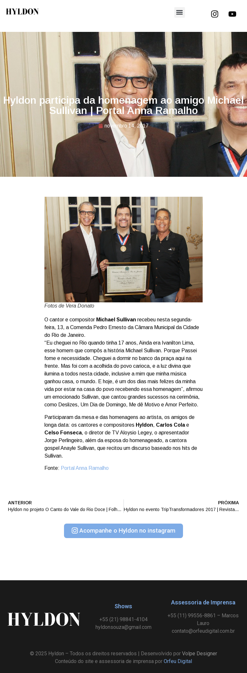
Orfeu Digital (178, 661)
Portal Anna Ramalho (85, 468)
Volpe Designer (199, 653)
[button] (179, 12)
